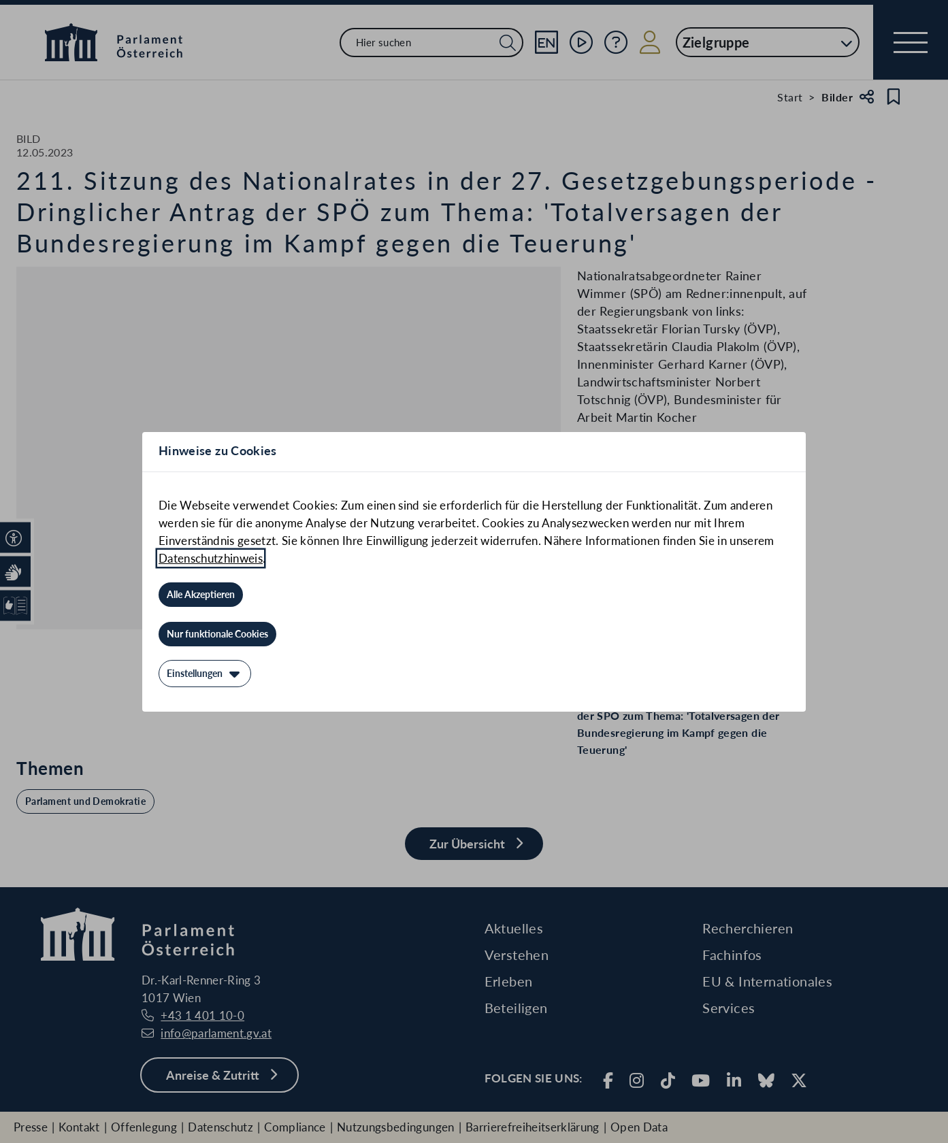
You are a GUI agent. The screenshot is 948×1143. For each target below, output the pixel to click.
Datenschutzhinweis (211, 558)
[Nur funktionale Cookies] (217, 634)
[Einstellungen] (205, 673)
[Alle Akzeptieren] (201, 594)
